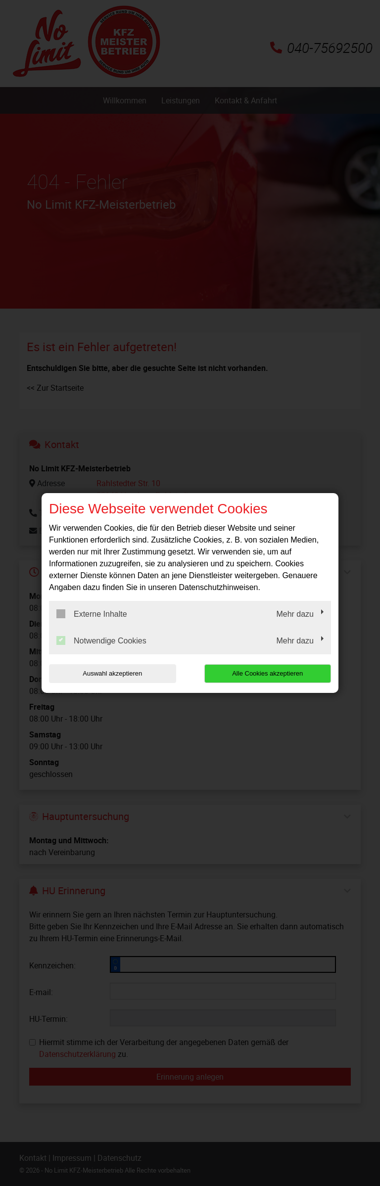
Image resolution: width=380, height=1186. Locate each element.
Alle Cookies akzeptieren (267, 673)
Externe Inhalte (91, 613)
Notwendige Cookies (101, 640)
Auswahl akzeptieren (112, 673)
